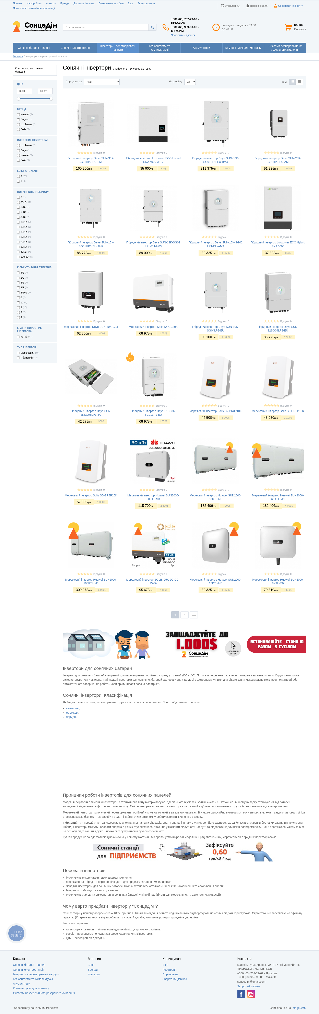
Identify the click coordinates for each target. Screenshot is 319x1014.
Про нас (18, 3)
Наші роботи (34, 3)
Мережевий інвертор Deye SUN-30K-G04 (91, 326)
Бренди (64, 3)
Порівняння (170, 974)
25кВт (24, 242)
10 (22, 302)
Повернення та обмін (111, 3)
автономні (72, 708)
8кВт (23, 217)
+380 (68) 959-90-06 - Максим (185, 28)
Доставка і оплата (83, 3)
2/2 (22, 277)
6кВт (23, 212)
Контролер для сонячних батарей (30, 70)
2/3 (22, 287)
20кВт (24, 237)
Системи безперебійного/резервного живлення (44, 993)
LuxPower (26, 124)
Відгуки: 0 (99, 153)
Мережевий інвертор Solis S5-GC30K (153, 326)
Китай (24, 336)
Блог (130, 3)
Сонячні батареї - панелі (29, 964)
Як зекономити (146, 3)
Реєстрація (170, 969)
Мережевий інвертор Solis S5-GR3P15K (278, 411)
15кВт (24, 232)
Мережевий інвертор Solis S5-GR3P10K (215, 411)
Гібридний (27, 357)
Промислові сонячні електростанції (34, 8)
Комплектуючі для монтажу (31, 988)
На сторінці (175, 81)
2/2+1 (24, 292)
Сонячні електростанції (28, 969)
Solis (23, 129)
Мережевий (27, 352)
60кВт (24, 202)
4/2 (22, 272)
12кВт (24, 227)
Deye (23, 119)
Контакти (51, 3)
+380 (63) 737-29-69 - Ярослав (185, 20)
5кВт (23, 207)
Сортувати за (74, 81)
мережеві (72, 712)
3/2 (22, 282)
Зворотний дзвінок (183, 35)
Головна (18, 56)
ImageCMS (299, 1008)
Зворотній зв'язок (248, 986)
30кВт (24, 246)
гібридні (71, 717)
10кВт (24, 222)
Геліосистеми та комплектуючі (33, 979)
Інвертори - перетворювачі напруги (36, 974)
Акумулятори (21, 983)
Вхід (165, 964)
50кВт (24, 251)
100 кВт (25, 256)
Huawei (25, 114)
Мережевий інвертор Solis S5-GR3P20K (91, 495)
